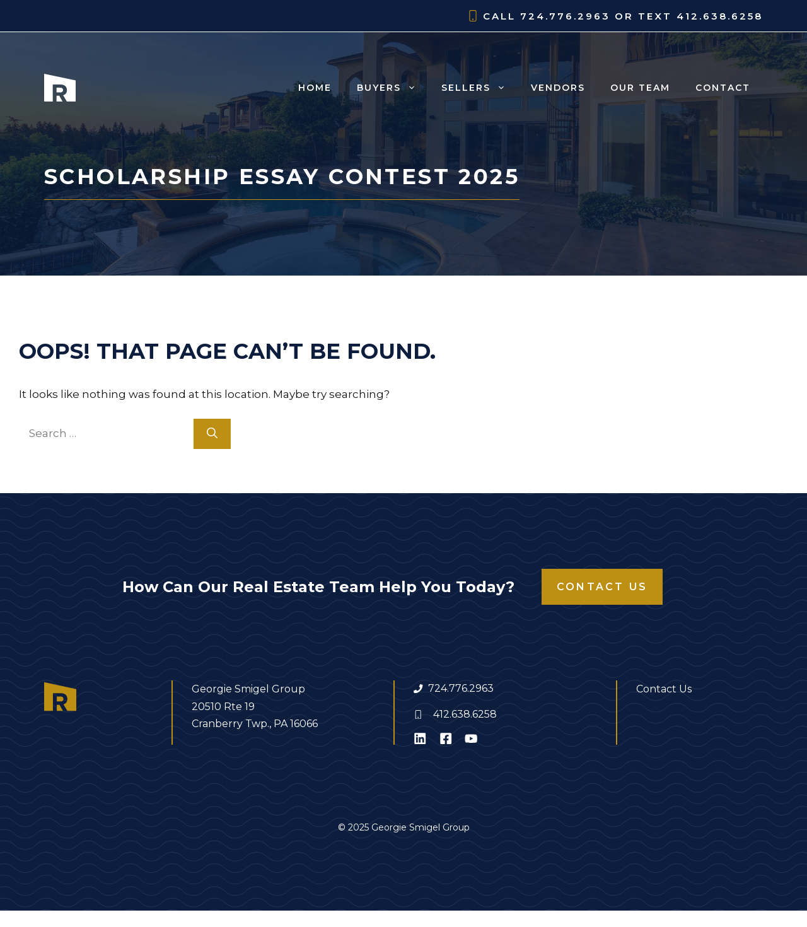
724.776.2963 (461, 688)
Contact (722, 87)
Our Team (640, 87)
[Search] (212, 434)
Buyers (393, 87)
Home (315, 87)
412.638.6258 (465, 714)
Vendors (558, 87)
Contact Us (602, 587)
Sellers (479, 87)
